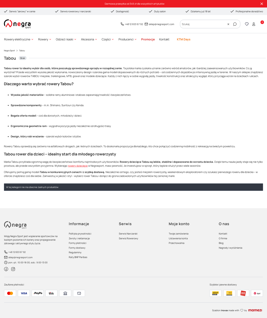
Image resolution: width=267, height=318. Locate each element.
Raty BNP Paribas (78, 257)
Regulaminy (75, 252)
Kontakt (223, 233)
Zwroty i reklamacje (79, 238)
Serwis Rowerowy (128, 238)
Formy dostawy (77, 247)
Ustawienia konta (178, 238)
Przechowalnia (176, 243)
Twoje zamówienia (179, 233)
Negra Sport (9, 50)
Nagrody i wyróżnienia (230, 247)
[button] (234, 24)
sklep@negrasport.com (161, 24)
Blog (221, 243)
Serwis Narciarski (128, 233)
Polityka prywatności (80, 233)
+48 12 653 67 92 (134, 24)
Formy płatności (77, 243)
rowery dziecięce (78, 165)
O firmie (223, 238)
